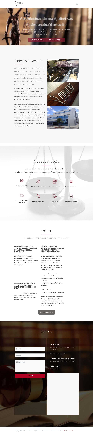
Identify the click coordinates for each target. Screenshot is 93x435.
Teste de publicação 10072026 (52, 292)
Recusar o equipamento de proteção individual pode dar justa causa (52, 267)
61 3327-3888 (54, 369)
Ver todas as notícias (46, 312)
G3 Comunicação (68, 431)
